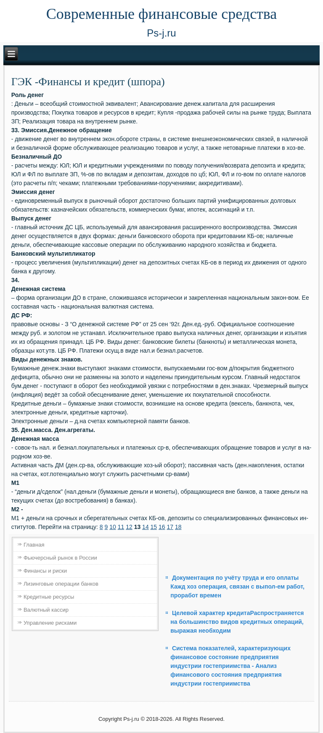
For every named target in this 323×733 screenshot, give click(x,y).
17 (170, 527)
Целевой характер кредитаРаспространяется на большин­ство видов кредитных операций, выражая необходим (237, 622)
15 (154, 527)
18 (178, 527)
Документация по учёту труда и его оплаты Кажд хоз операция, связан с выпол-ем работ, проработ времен (237, 586)
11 (121, 527)
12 (129, 527)
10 (112, 527)
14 (145, 527)
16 (162, 527)
